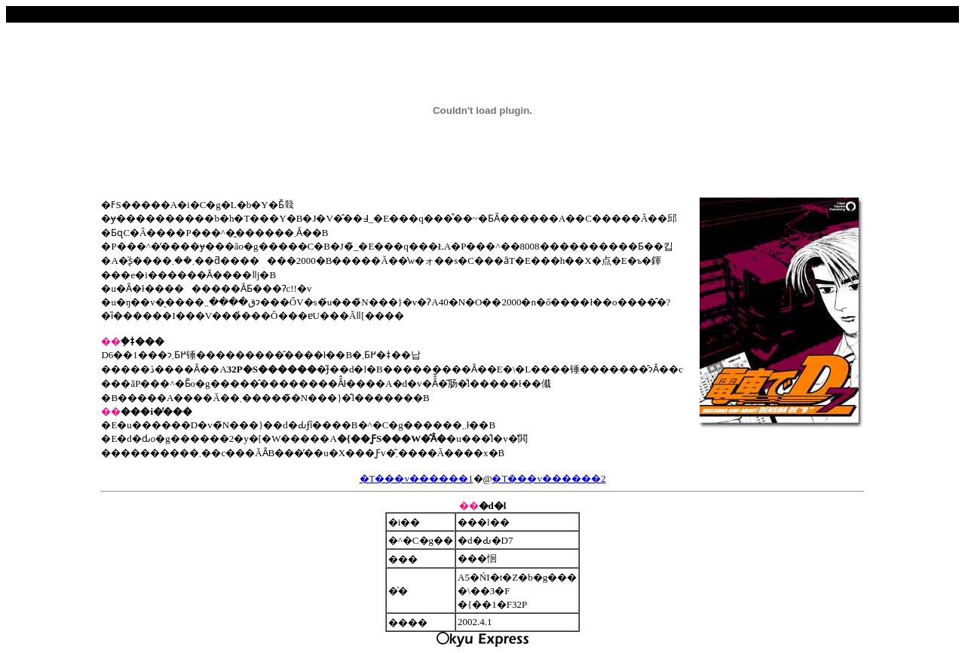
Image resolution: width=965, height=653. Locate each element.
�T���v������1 (416, 478)
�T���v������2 (548, 478)
